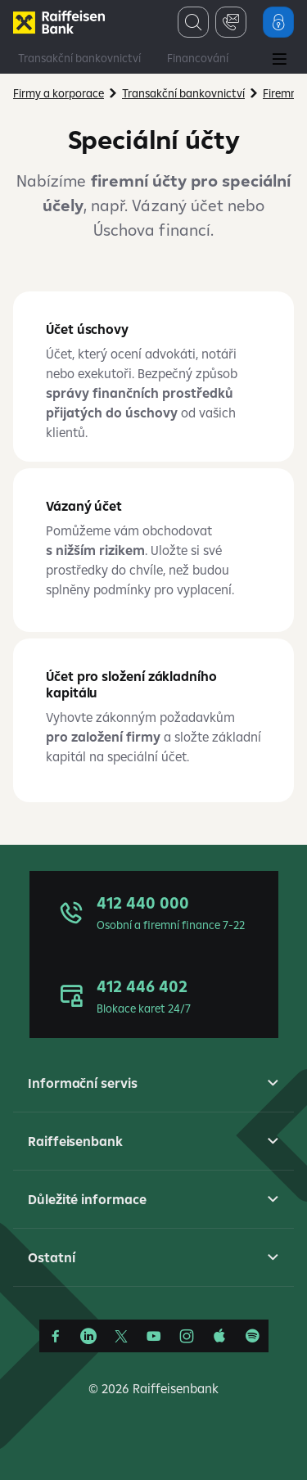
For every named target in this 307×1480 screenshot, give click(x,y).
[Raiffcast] (252, 1336)
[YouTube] (154, 1336)
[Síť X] (121, 1336)
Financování (197, 58)
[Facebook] (55, 1336)
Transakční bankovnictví (79, 58)
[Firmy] (59, 22)
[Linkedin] (88, 1336)
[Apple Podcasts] (219, 1336)
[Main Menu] (279, 60)
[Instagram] (186, 1336)
